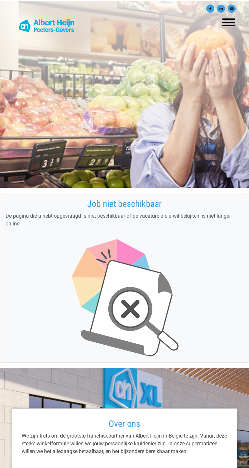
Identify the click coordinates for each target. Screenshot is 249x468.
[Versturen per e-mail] (232, 9)
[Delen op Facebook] (210, 9)
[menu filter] (124, 0)
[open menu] (228, 21)
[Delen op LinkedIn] (221, 9)
